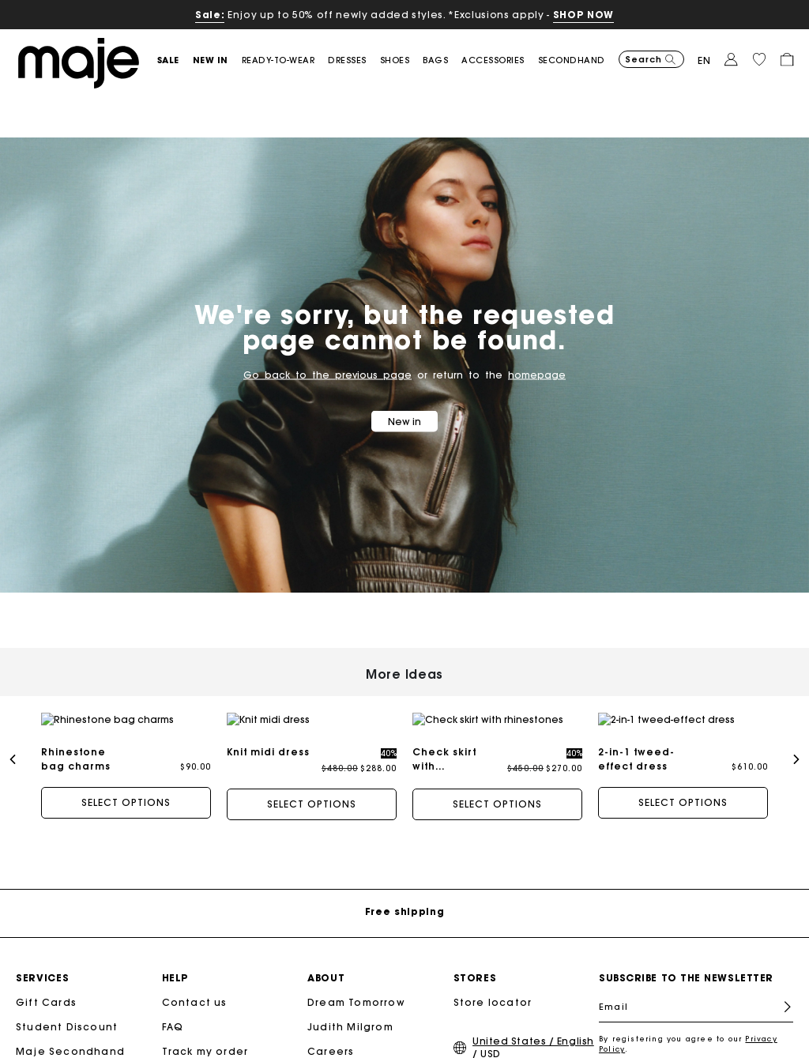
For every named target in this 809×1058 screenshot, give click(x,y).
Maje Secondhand (70, 1037)
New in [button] (404, 421)
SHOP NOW (583, 15)
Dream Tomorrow (356, 988)
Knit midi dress (268, 751)
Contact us (195, 988)
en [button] (704, 60)
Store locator (492, 988)
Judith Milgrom (350, 1012)
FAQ (173, 1012)
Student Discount (67, 1012)
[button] (175, 60)
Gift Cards (46, 988)
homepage (537, 375)
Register (781, 992)
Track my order (205, 1037)
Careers (330, 1037)
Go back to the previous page (327, 375)
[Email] (696, 992)
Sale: (209, 15)
